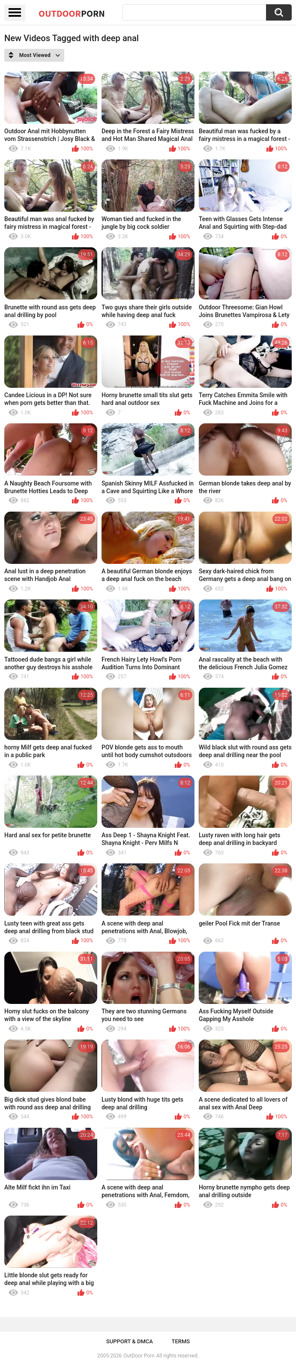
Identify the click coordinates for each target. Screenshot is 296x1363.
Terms (180, 1341)
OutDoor (72, 13)
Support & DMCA (129, 1341)
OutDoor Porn (138, 1356)
